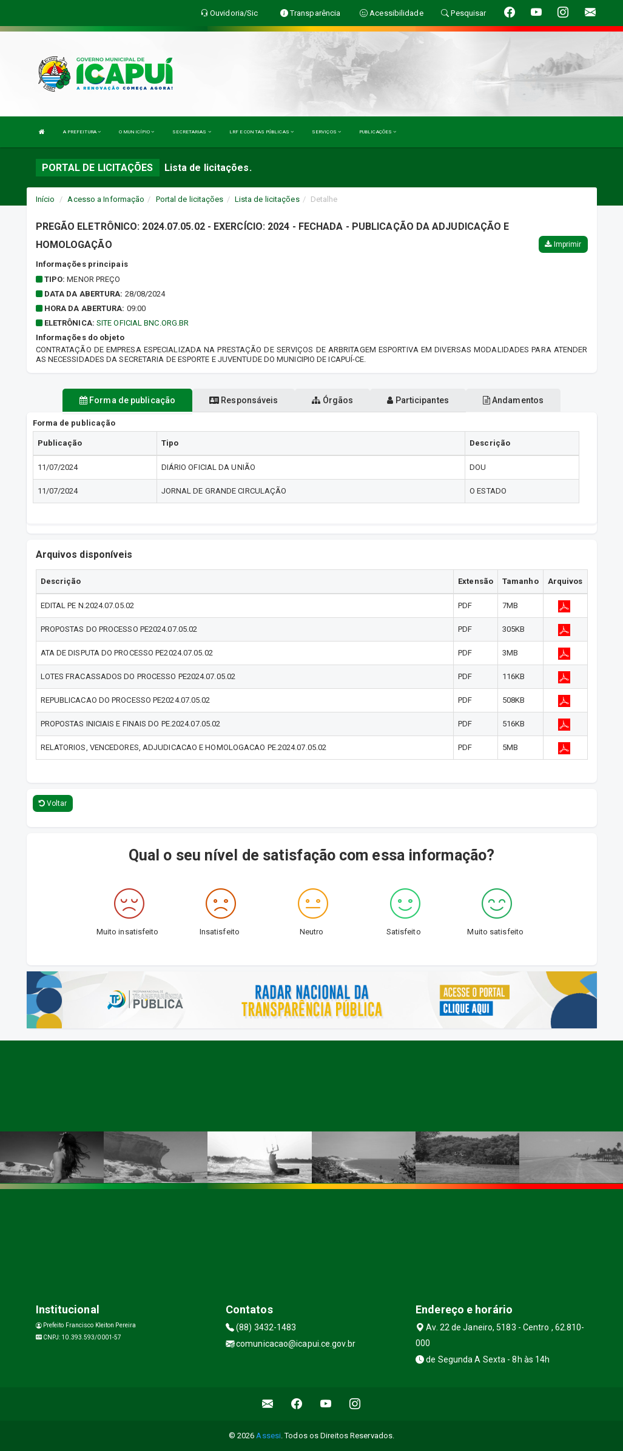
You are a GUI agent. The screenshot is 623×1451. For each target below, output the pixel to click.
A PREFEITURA (82, 132)
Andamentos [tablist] (513, 400)
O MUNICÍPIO (136, 132)
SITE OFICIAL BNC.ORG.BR (142, 322)
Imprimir (563, 244)
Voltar (53, 803)
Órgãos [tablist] (332, 400)
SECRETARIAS (191, 132)
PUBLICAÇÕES (377, 132)
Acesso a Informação (105, 199)
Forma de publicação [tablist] (127, 400)
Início (45, 199)
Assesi (268, 1435)
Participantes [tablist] (418, 400)
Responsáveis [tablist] (243, 400)
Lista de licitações (267, 199)
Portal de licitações (190, 199)
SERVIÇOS (326, 132)
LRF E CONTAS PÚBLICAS (261, 132)
